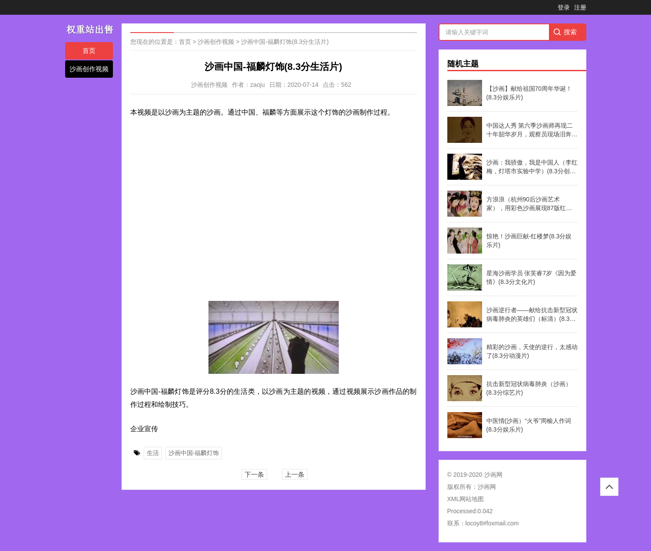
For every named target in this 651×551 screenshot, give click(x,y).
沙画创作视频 (89, 69)
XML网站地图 (465, 498)
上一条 (294, 474)
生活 (153, 452)
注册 (580, 7)
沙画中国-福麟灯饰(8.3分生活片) (284, 41)
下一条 (254, 474)
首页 (89, 50)
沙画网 (487, 486)
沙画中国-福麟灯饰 (194, 452)
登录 (564, 7)
